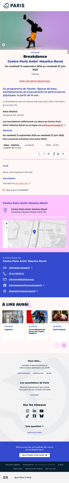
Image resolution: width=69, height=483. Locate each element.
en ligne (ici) (21, 183)
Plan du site (50, 469)
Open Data (18, 469)
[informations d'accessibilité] (51, 153)
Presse (61, 465)
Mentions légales (13, 465)
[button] (34, 232)
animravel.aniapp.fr (52, 125)
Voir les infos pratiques (34, 81)
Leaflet (43, 247)
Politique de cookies (34, 469)
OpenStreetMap (56, 247)
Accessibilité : (39, 465)
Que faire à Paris (22, 477)
